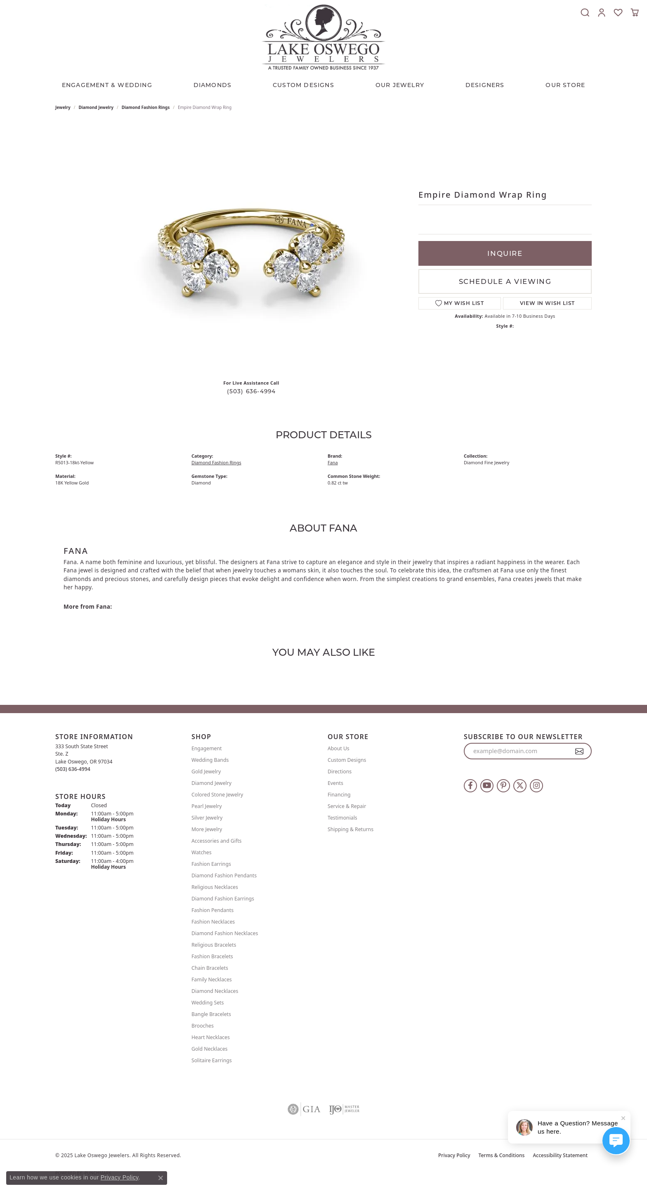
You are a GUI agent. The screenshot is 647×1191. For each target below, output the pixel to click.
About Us (338, 748)
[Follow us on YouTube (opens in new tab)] (487, 785)
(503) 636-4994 (251, 391)
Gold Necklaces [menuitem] (209, 1048)
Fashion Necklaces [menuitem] (213, 921)
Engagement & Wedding (107, 85)
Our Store (565, 85)
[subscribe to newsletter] (579, 751)
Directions (340, 771)
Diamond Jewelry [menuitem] (211, 783)
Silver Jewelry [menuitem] (206, 817)
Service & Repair (347, 806)
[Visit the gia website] (304, 1109)
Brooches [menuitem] (202, 1025)
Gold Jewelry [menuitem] (206, 771)
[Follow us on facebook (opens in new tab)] (470, 785)
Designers (485, 85)
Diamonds (213, 85)
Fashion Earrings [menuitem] (211, 863)
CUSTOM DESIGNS (303, 85)
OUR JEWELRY (399, 85)
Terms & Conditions (502, 1155)
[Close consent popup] (160, 1177)
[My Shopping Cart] (634, 12)
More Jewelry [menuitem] (206, 829)
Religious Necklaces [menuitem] (214, 887)
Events (335, 783)
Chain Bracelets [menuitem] (209, 967)
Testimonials (342, 817)
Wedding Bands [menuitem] (210, 759)
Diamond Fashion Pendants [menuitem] (224, 875)
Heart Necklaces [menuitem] (210, 1037)
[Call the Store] (72, 769)
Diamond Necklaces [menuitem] (214, 991)
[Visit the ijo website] (344, 1109)
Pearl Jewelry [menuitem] (206, 806)
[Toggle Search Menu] (585, 12)
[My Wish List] (618, 12)
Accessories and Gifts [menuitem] (216, 840)
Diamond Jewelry (96, 107)
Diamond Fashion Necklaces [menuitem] (224, 933)
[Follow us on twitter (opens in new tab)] (520, 785)
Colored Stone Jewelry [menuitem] (217, 794)
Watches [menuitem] (201, 852)
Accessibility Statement (560, 1155)
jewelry (63, 107)
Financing (339, 794)
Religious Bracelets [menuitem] (213, 944)
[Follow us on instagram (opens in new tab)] (536, 785)
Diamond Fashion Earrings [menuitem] (222, 898)
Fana (333, 462)
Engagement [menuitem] (206, 748)
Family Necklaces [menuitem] (211, 979)
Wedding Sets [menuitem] (207, 1002)
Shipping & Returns (350, 829)
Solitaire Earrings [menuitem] (211, 1060)
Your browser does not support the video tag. (251, 247)
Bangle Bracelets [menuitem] (211, 1014)
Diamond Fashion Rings (146, 107)
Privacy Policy (454, 1155)
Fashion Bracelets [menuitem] (212, 956)
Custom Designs (347, 759)
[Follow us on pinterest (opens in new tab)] (503, 785)
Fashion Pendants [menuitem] (212, 910)
